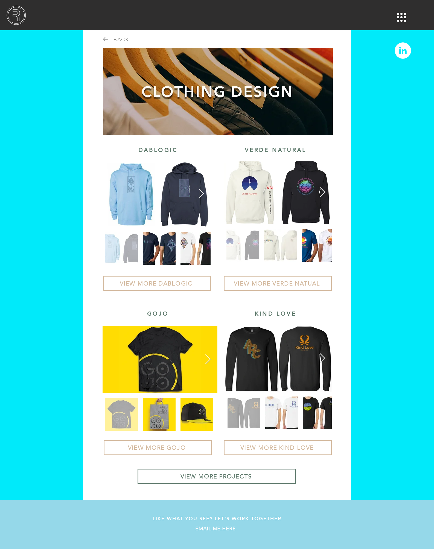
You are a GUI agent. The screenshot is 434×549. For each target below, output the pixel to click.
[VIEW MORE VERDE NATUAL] (278, 283)
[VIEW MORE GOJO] (158, 447)
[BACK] (122, 39)
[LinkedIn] (403, 50)
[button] (401, 17)
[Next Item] (201, 194)
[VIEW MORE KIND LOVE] (278, 447)
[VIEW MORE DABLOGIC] (157, 283)
